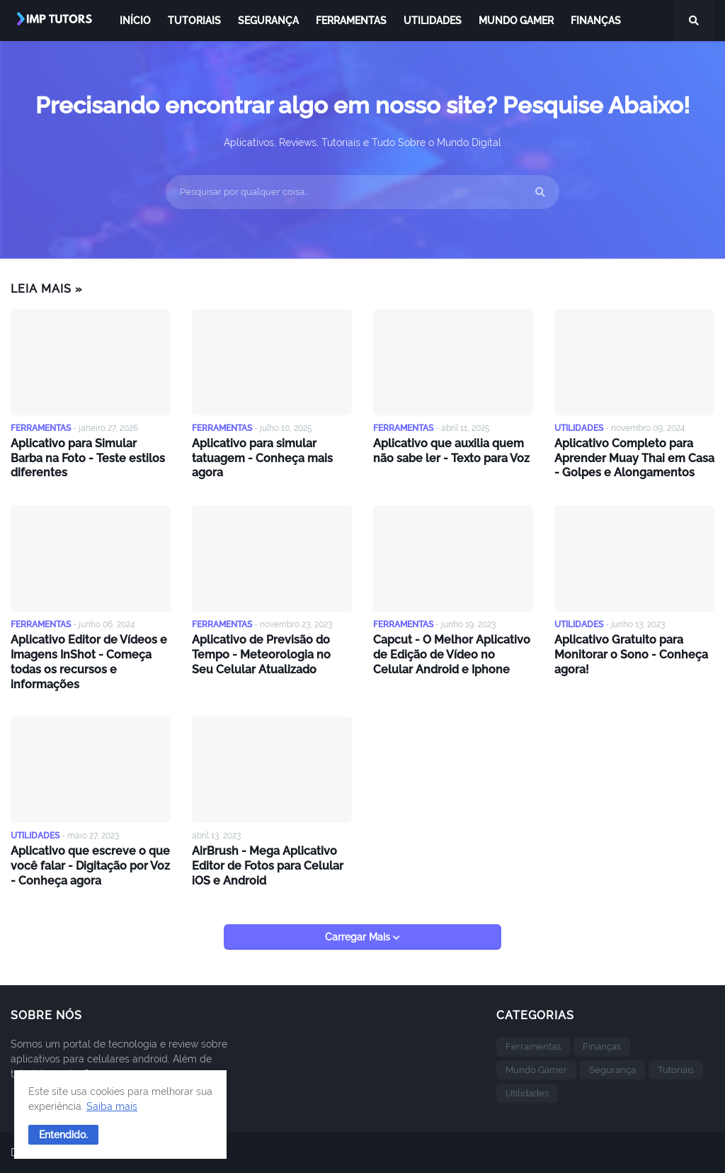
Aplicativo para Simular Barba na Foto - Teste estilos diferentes (88, 458)
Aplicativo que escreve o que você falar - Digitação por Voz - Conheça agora (90, 865)
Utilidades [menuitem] (433, 20)
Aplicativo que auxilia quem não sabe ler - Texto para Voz (451, 451)
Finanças (602, 1046)
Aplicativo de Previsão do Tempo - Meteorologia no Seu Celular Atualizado (261, 654)
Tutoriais (676, 1070)
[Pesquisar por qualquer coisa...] (363, 192)
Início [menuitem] (135, 20)
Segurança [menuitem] (268, 20)
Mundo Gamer (536, 1070)
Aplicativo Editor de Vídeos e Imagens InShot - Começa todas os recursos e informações (89, 661)
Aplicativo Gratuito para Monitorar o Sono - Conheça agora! (631, 654)
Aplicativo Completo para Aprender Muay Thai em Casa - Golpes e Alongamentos (634, 458)
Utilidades (527, 1093)
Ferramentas (533, 1046)
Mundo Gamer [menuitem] (516, 20)
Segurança (612, 1070)
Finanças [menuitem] (596, 20)
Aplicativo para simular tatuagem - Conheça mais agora (262, 458)
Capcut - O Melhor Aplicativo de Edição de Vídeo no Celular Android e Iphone (451, 654)
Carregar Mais (359, 937)
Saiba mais (111, 1106)
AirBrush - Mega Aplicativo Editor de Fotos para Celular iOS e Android (267, 865)
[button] (63, 1135)
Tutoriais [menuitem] (194, 20)
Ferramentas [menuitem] (351, 20)
